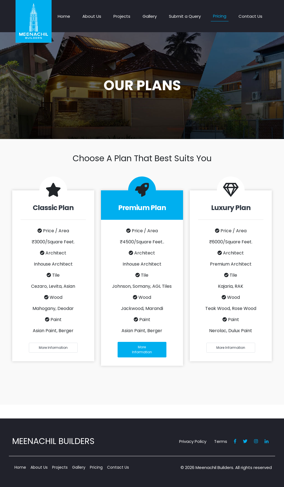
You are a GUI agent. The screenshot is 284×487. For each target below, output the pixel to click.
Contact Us (250, 16)
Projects (121, 16)
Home (64, 16)
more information (53, 347)
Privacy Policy (192, 441)
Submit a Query (185, 16)
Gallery (150, 16)
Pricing (219, 16)
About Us (91, 16)
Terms (220, 441)
